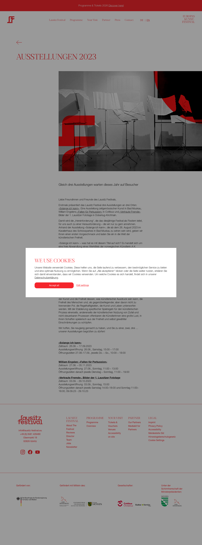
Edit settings (82, 285)
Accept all (54, 285)
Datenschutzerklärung (46, 277)
